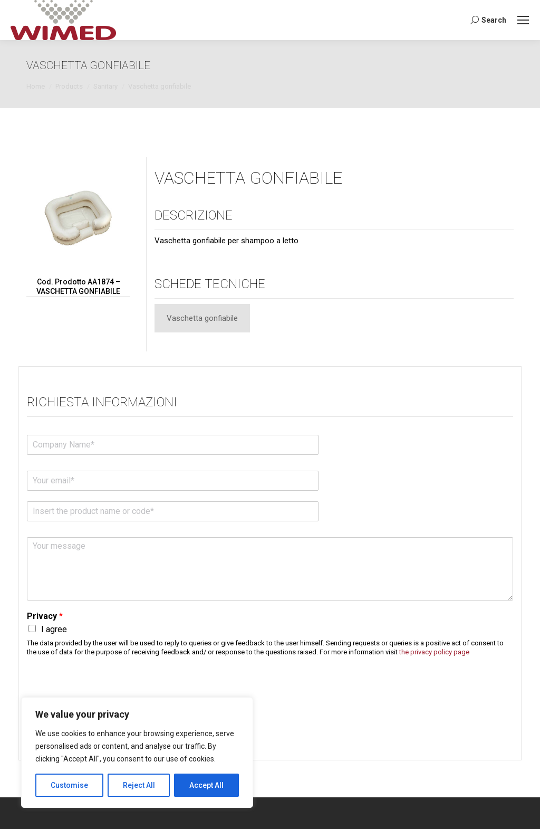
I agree (54, 629)
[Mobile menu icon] (523, 20)
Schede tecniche (210, 284)
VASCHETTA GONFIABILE (248, 178)
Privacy (45, 616)
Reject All (139, 785)
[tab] (202, 318)
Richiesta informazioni (102, 402)
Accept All (206, 785)
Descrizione (194, 215)
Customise (69, 785)
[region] (137, 752)
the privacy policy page (434, 652)
